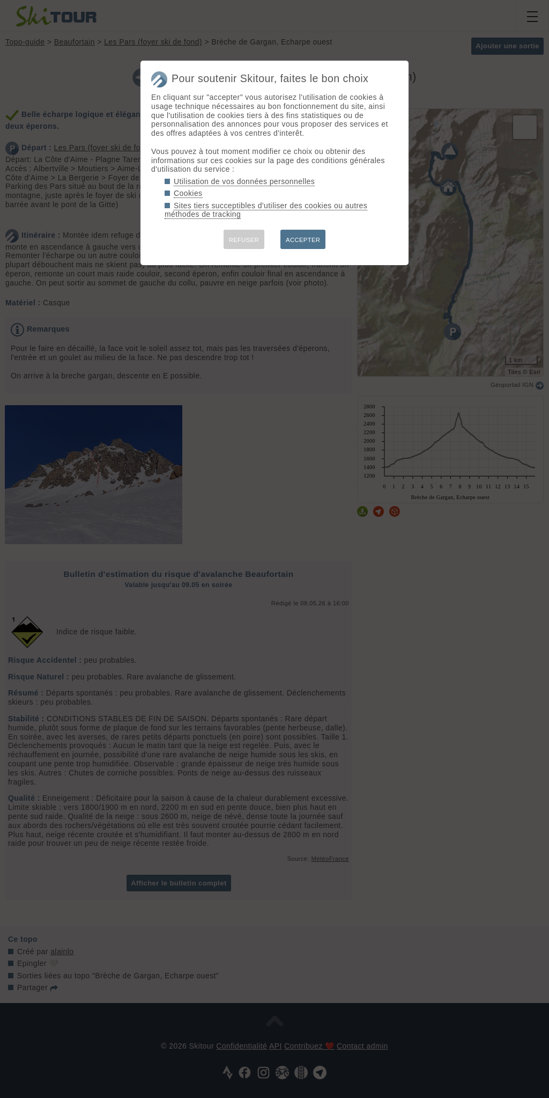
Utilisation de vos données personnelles (244, 181)
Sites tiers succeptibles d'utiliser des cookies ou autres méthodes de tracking (266, 210)
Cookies (188, 193)
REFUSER (244, 240)
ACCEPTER (303, 240)
